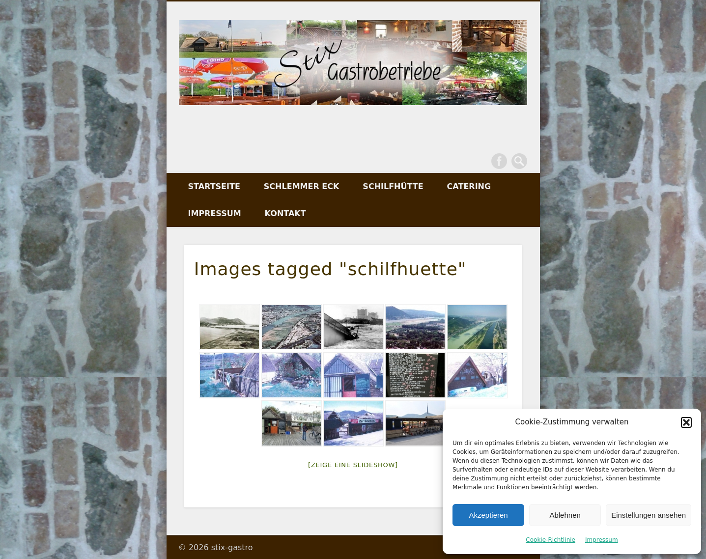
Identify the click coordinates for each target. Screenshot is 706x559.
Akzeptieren (488, 515)
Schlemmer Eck (301, 186)
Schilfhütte (393, 186)
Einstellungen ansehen (648, 515)
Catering (469, 186)
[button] (686, 422)
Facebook (499, 161)
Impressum (601, 539)
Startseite (214, 186)
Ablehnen (564, 515)
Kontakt (285, 213)
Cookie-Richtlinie (550, 539)
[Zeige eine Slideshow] (353, 465)
